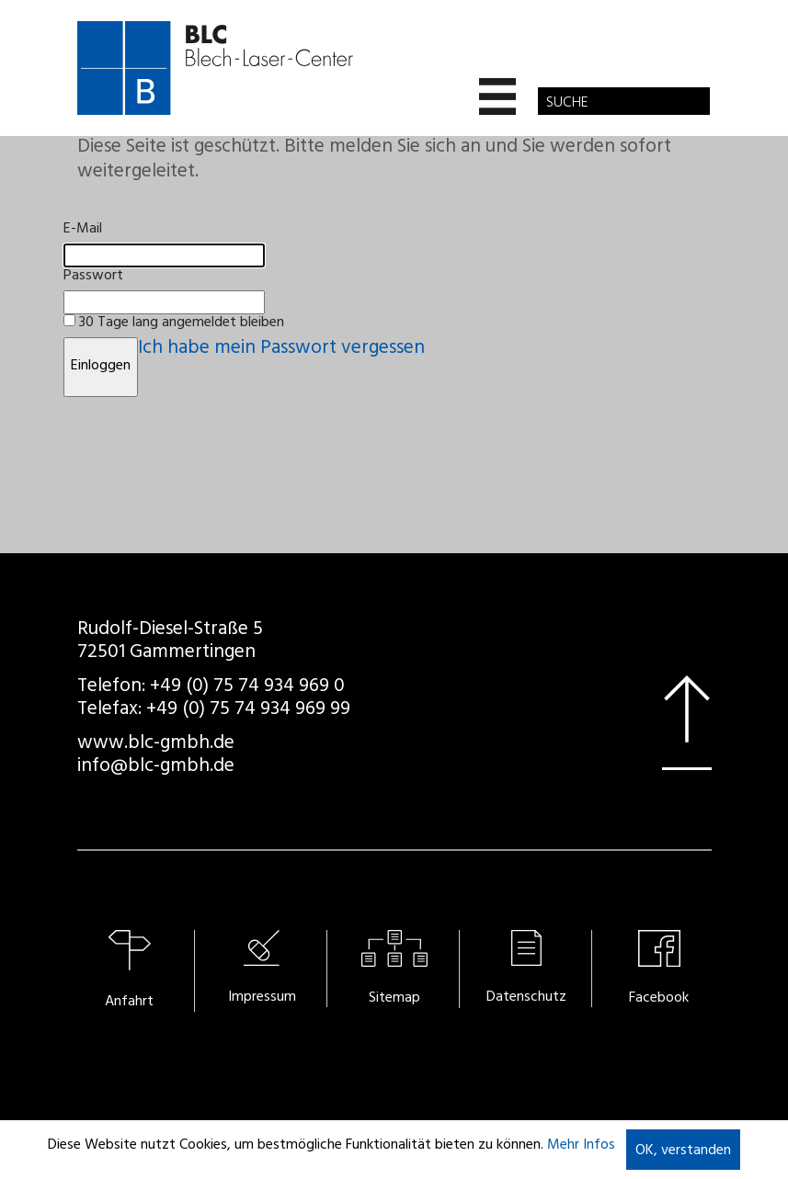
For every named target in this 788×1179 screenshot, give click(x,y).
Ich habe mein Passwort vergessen (281, 350)
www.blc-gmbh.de (155, 745)
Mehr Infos (581, 1146)
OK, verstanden (683, 1151)
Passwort (93, 276)
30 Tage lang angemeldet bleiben (181, 323)
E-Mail (82, 230)
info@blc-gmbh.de (155, 768)
